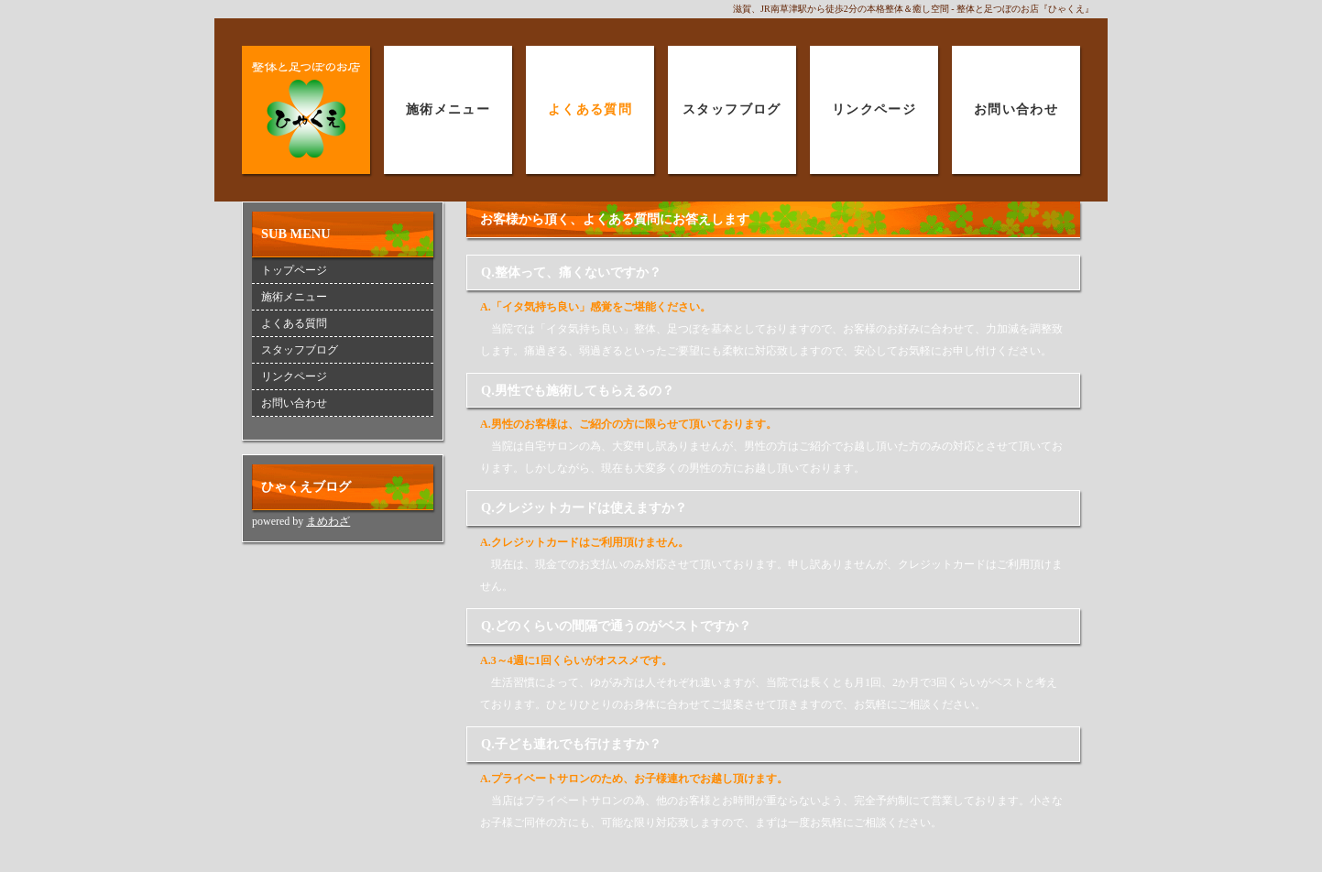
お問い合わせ (1016, 109)
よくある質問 (590, 109)
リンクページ (874, 109)
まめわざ (328, 521)
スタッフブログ (732, 109)
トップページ (294, 270)
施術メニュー (448, 109)
